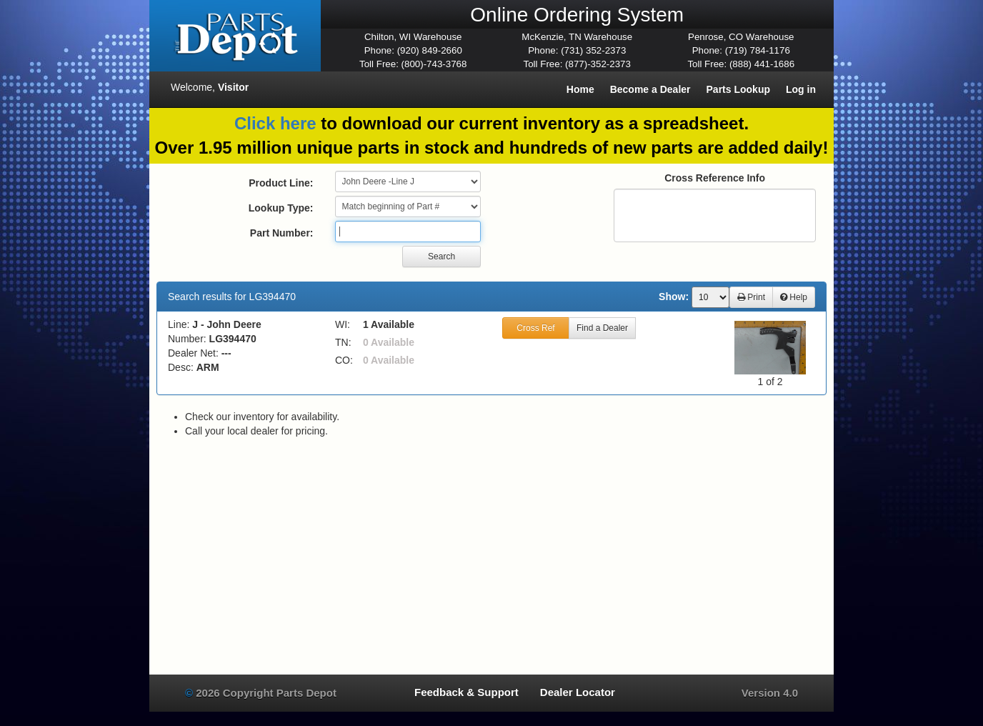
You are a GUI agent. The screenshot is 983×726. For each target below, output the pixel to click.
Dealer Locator (577, 692)
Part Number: (282, 233)
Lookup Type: (281, 208)
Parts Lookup (738, 89)
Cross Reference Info (714, 178)
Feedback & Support (466, 692)
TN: (343, 342)
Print (751, 297)
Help (793, 297)
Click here (275, 123)
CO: (344, 360)
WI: (342, 324)
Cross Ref (535, 328)
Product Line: (281, 183)
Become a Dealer (650, 89)
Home (580, 89)
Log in (801, 89)
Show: (674, 296)
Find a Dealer (602, 328)
